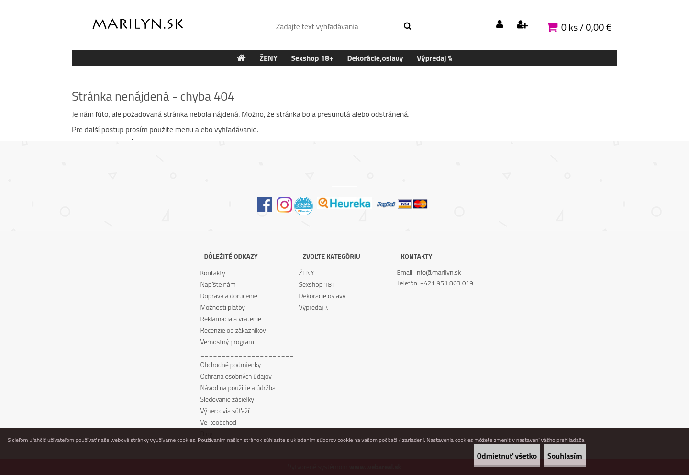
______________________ (246, 353)
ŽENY (306, 273)
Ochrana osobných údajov (236, 376)
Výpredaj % (314, 307)
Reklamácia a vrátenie (230, 319)
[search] (407, 26)
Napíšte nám (217, 284)
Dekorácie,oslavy (322, 296)
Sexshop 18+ (317, 284)
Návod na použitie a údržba (238, 388)
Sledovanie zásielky (227, 399)
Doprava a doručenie (228, 296)
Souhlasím (556, 456)
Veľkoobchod (218, 422)
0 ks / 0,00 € (586, 27)
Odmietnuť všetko (481, 456)
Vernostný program (227, 342)
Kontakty (212, 273)
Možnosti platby (222, 307)
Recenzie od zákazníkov (233, 330)
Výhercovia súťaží (224, 411)
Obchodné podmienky (230, 365)
